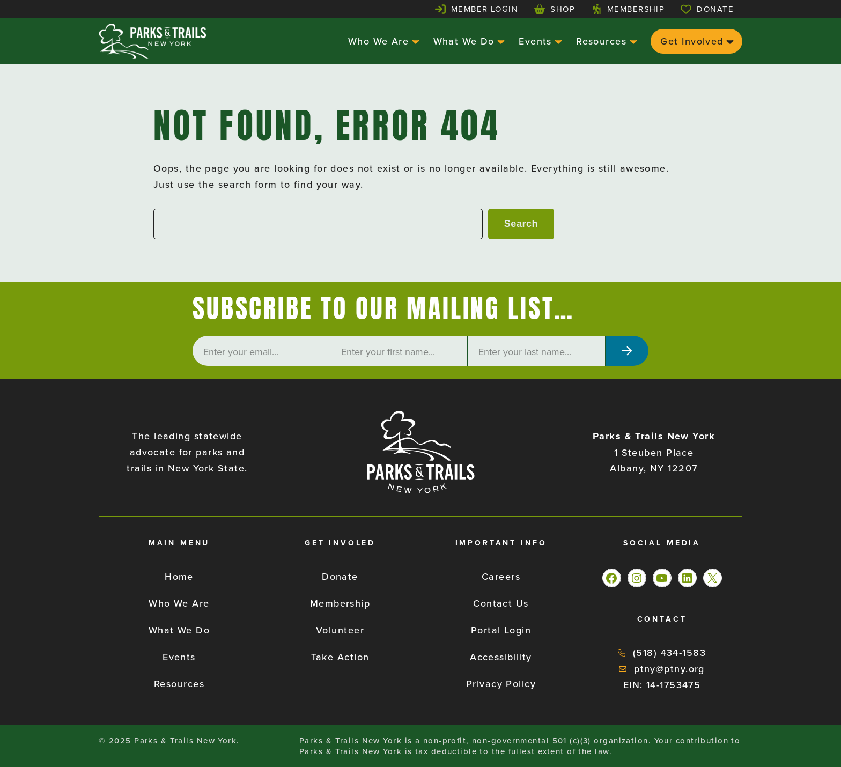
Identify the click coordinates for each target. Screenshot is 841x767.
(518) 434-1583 (669, 652)
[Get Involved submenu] (729, 41)
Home (179, 576)
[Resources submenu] (632, 41)
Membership (636, 8)
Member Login (484, 8)
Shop (562, 8)
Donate (715, 8)
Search (521, 223)
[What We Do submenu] (500, 41)
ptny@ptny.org (669, 668)
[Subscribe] (627, 351)
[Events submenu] (557, 41)
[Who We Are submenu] (414, 41)
